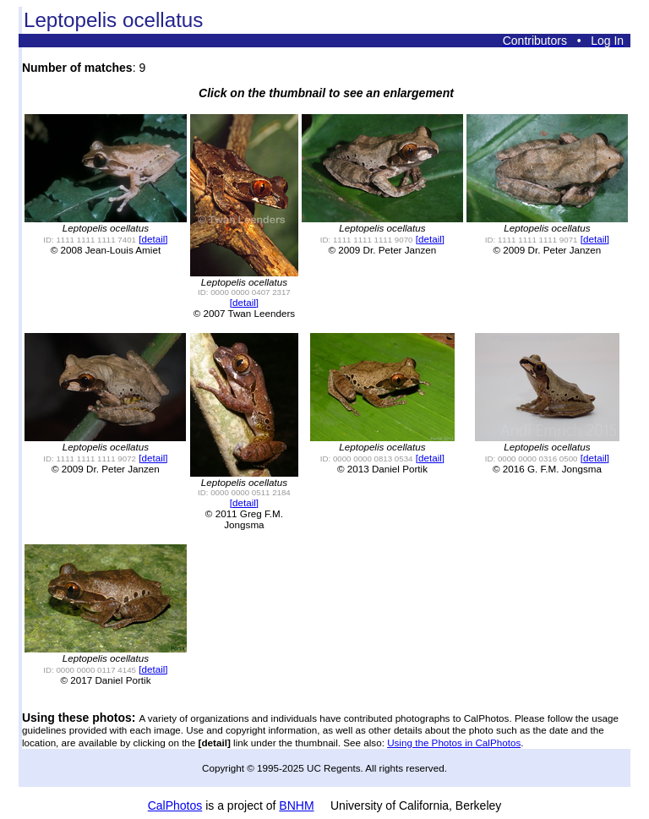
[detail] (153, 238)
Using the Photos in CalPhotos (454, 742)
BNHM (296, 805)
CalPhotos (175, 805)
